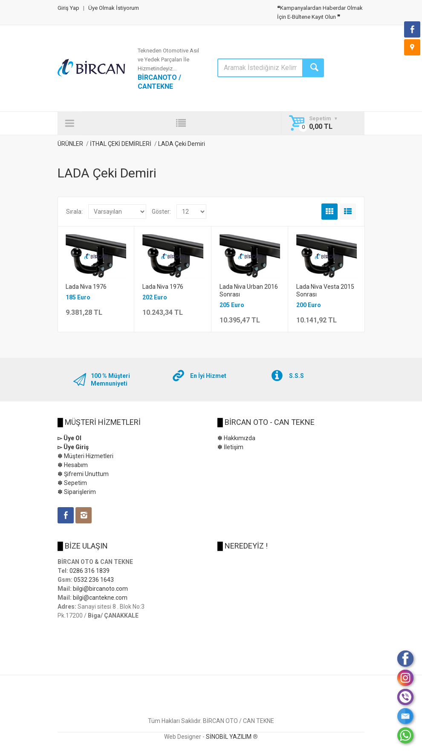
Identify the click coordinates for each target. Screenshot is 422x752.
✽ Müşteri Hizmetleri (85, 456)
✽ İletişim (230, 447)
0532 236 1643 (94, 579)
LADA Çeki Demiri (181, 143)
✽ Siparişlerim (77, 491)
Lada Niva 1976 (86, 286)
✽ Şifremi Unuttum (83, 473)
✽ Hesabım (73, 465)
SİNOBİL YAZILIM (228, 736)
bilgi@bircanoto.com (100, 588)
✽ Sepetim (72, 482)
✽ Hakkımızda (236, 438)
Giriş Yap (68, 8)
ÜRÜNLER (70, 143)
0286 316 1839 (89, 570)
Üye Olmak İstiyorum (113, 8)
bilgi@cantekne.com (100, 597)
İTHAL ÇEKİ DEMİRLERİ (121, 143)
